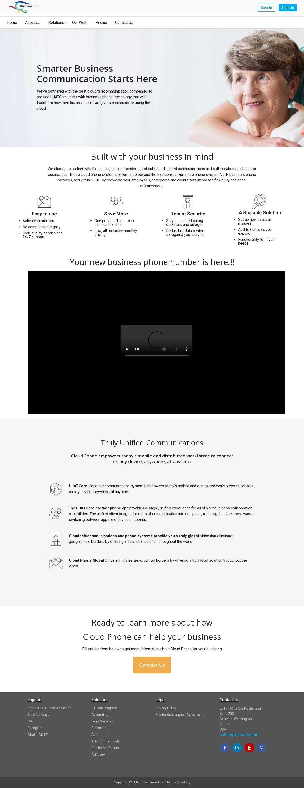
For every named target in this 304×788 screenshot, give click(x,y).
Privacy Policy (166, 708)
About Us (32, 22)
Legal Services (102, 721)
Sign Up (287, 7)
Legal (160, 699)
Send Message (38, 715)
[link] (233, 767)
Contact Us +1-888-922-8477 (49, 708)
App (94, 734)
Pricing (101, 22)
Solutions (56, 22)
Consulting (99, 728)
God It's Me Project (105, 748)
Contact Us (124, 22)
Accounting (100, 715)
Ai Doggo (98, 754)
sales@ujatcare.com (239, 734)
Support (34, 699)
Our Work (79, 22)
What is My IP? (38, 734)
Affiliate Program (104, 708)
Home (12, 22)
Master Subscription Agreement (180, 715)
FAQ (30, 721)
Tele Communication (107, 741)
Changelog (35, 728)
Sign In (266, 7)
